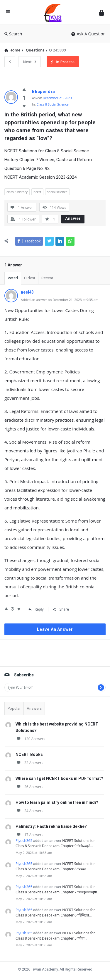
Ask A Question (88, 34)
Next (29, 61)
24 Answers (29, 810)
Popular (14, 708)
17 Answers (29, 834)
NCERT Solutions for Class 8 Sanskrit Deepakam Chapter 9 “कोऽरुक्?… (55, 843)
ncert (37, 191)
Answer (73, 218)
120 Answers (30, 738)
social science (57, 191)
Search (13, 34)
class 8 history (17, 191)
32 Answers (29, 762)
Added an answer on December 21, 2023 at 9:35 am (59, 299)
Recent (47, 278)
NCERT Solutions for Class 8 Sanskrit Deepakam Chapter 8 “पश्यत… (55, 866)
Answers (34, 708)
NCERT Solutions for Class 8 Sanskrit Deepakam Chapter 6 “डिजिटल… (55, 912)
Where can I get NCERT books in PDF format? (59, 778)
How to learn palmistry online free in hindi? (57, 802)
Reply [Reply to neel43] (36, 609)
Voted (13, 278)
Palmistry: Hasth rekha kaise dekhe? (51, 826)
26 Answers (29, 786)
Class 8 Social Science (53, 104)
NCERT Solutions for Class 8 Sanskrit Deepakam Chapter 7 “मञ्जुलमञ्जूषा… (58, 889)
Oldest (29, 278)
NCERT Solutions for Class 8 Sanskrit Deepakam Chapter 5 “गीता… (55, 936)
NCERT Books (29, 754)
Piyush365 (24, 840)
